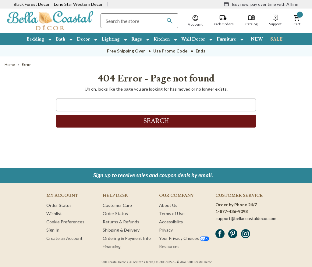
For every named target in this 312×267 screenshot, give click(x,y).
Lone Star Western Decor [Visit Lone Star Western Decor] (78, 4)
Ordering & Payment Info (127, 238)
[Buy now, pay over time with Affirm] (261, 4)
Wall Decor (193, 39)
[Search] (170, 21)
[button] (297, 20)
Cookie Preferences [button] (65, 221)
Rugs (136, 39)
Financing (112, 246)
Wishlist (54, 213)
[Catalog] (251, 20)
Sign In (52, 230)
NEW (257, 39)
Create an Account (64, 238)
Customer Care (117, 205)
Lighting (110, 39)
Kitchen (162, 39)
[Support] (275, 20)
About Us (168, 205)
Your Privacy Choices (184, 238)
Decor (83, 39)
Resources (169, 246)
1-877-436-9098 (231, 211)
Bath (60, 39)
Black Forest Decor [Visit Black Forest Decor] (32, 4)
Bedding (35, 39)
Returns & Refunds (121, 221)
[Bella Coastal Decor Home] (50, 20)
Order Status (59, 205)
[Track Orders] (223, 20)
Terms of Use (172, 213)
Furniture (226, 39)
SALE (276, 39)
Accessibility (171, 221)
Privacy (166, 230)
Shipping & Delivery (121, 230)
